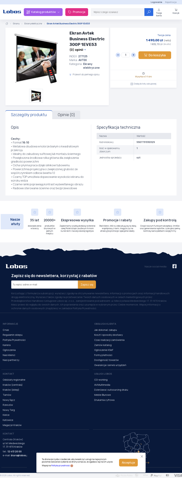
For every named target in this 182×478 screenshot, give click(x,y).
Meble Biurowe (102, 394)
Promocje (76, 12)
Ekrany (16, 23)
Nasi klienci (9, 355)
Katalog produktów (43, 12)
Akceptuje (128, 462)
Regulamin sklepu (12, 334)
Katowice (8, 420)
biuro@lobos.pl (20, 455)
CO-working (100, 379)
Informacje (10, 323)
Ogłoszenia (9, 350)
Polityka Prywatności (14, 340)
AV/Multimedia (102, 384)
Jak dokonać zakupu (105, 329)
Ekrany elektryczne (33, 23)
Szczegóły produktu (29, 114)
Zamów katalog (103, 345)
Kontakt (8, 373)
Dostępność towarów (106, 360)
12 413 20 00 (14, 451)
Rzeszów (8, 404)
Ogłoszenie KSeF (103, 350)
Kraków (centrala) (13, 384)
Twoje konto (159, 12)
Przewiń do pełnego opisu (84, 74)
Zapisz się (87, 284)
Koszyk (176, 11)
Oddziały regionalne (14, 379)
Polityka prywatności (60, 465)
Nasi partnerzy (11, 360)
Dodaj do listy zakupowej (143, 83)
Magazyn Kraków (12, 425)
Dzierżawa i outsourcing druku (111, 389)
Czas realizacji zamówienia (109, 340)
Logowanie (156, 2)
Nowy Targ (9, 410)
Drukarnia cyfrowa (104, 400)
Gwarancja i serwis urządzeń (110, 365)
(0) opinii (77, 50)
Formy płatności (103, 355)
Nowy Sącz (9, 400)
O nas (6, 329)
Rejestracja (171, 2)
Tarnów (7, 394)
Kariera (7, 345)
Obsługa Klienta (105, 323)
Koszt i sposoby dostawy (108, 334)
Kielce (6, 414)
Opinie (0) (66, 114)
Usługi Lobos (103, 373)
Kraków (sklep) (11, 389)
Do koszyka (155, 55)
